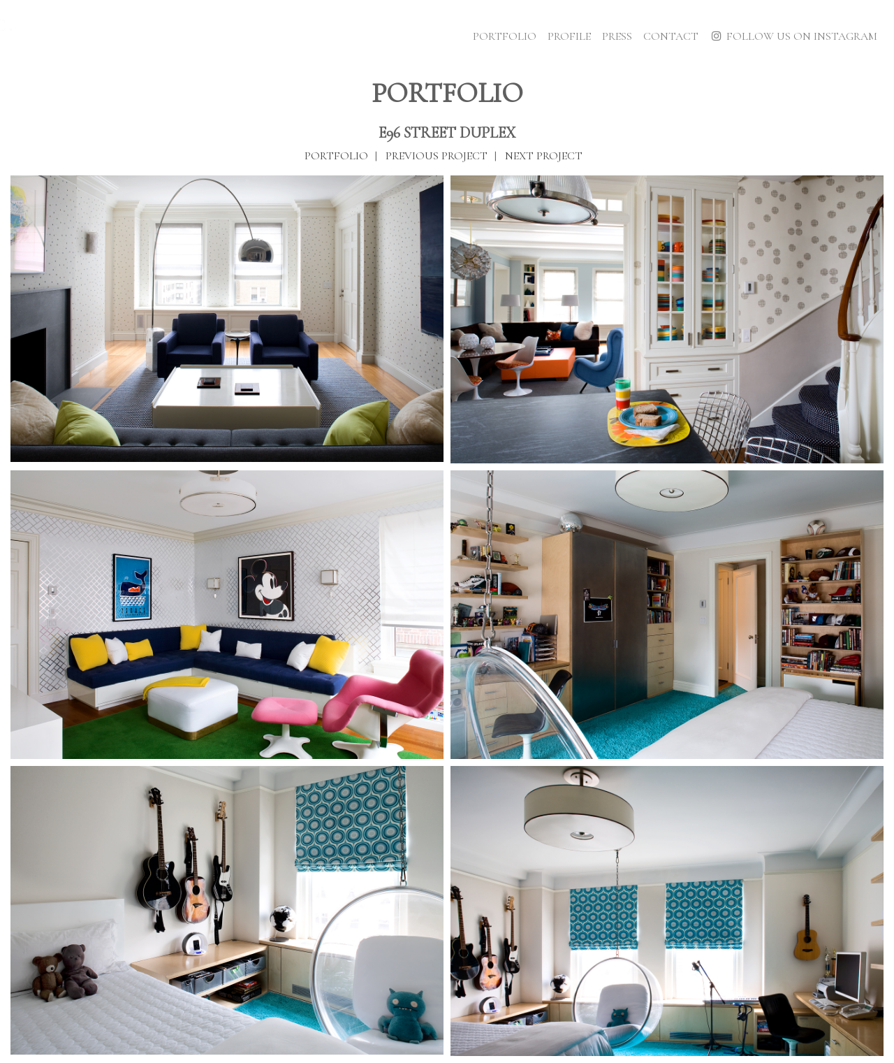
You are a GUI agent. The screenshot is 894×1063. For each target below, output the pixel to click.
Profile (569, 36)
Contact (670, 36)
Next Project (543, 156)
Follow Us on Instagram (793, 36)
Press (617, 36)
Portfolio (504, 36)
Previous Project (437, 156)
